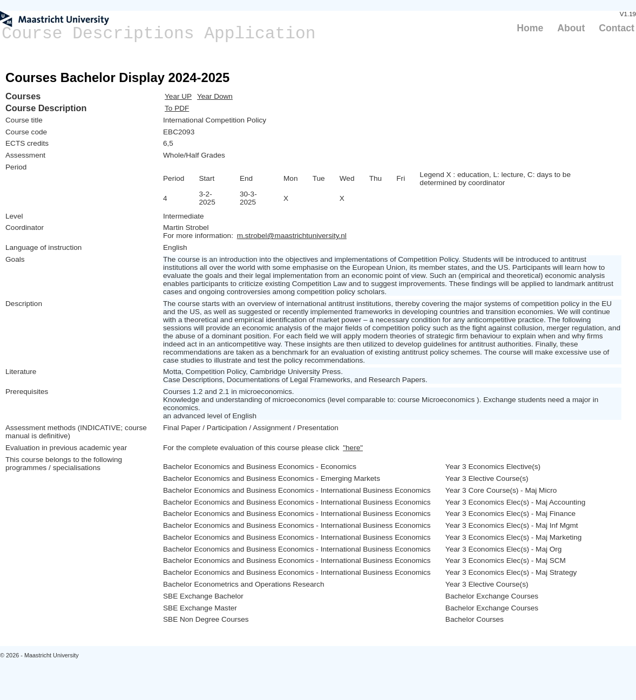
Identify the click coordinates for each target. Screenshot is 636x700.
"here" (353, 448)
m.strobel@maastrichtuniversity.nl (292, 236)
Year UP (178, 96)
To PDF (177, 108)
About (571, 28)
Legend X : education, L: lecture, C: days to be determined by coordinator (495, 179)
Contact (616, 28)
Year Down (215, 96)
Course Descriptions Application (159, 33)
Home (530, 28)
